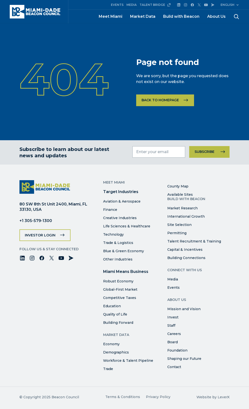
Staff (171, 325)
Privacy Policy (158, 397)
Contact (174, 367)
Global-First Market (120, 289)
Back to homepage (160, 100)
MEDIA (131, 5)
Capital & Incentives (185, 249)
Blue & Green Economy (123, 251)
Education (112, 306)
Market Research (182, 208)
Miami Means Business (125, 271)
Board (172, 342)
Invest (172, 317)
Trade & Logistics (118, 243)
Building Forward (118, 322)
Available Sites (180, 194)
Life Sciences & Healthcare (126, 226)
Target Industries (120, 191)
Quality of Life (115, 314)
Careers (174, 334)
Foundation (177, 350)
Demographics (116, 352)
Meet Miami (110, 16)
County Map (177, 186)
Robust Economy (118, 281)
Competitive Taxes (119, 298)
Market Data (142, 16)
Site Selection (179, 225)
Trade (108, 369)
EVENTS (117, 5)
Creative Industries (120, 218)
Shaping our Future (184, 358)
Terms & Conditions (122, 397)
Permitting (177, 233)
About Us (216, 16)
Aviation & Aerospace (122, 201)
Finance (110, 209)
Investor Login (40, 235)
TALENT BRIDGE (155, 5)
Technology (113, 234)
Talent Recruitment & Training (194, 241)
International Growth (186, 216)
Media (172, 279)
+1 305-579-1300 (35, 220)
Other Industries (118, 259)
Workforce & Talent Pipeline (128, 360)
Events (173, 287)
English (227, 5)
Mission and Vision (184, 309)
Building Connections (186, 258)
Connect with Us (184, 270)
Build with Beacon (181, 16)
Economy (111, 344)
